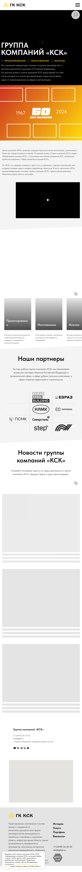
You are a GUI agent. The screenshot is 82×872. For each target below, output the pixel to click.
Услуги (57, 828)
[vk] (18, 748)
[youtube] (14, 748)
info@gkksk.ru (18, 738)
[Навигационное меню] (77, 5)
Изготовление (47, 325)
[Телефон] (24, 748)
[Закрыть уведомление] (43, 853)
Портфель (59, 832)
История (58, 823)
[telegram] (21, 748)
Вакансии (59, 836)
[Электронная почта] (28, 748)
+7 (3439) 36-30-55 (21, 735)
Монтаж (74, 325)
